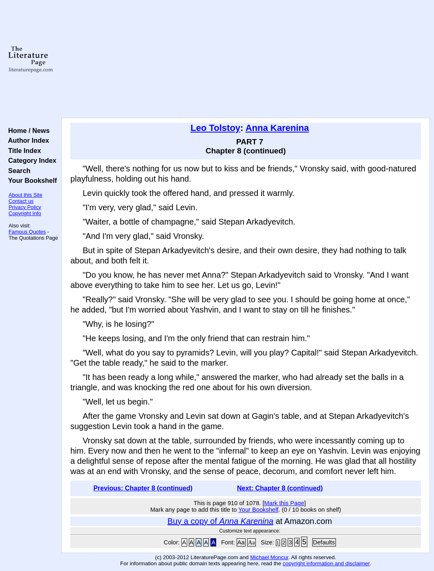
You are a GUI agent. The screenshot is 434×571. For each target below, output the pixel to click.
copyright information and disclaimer (326, 563)
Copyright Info (25, 213)
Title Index (22, 150)
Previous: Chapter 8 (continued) (142, 488)
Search (17, 170)
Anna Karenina (277, 128)
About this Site (26, 195)
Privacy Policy (25, 207)
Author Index (26, 140)
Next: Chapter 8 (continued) (280, 488)
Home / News (27, 130)
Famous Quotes (27, 232)
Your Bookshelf (30, 180)
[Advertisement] (246, 59)
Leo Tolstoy (215, 128)
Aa (241, 542)
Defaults (324, 542)
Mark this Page (284, 503)
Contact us (21, 201)
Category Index (30, 160)
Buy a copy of (220, 521)
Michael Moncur (269, 557)
